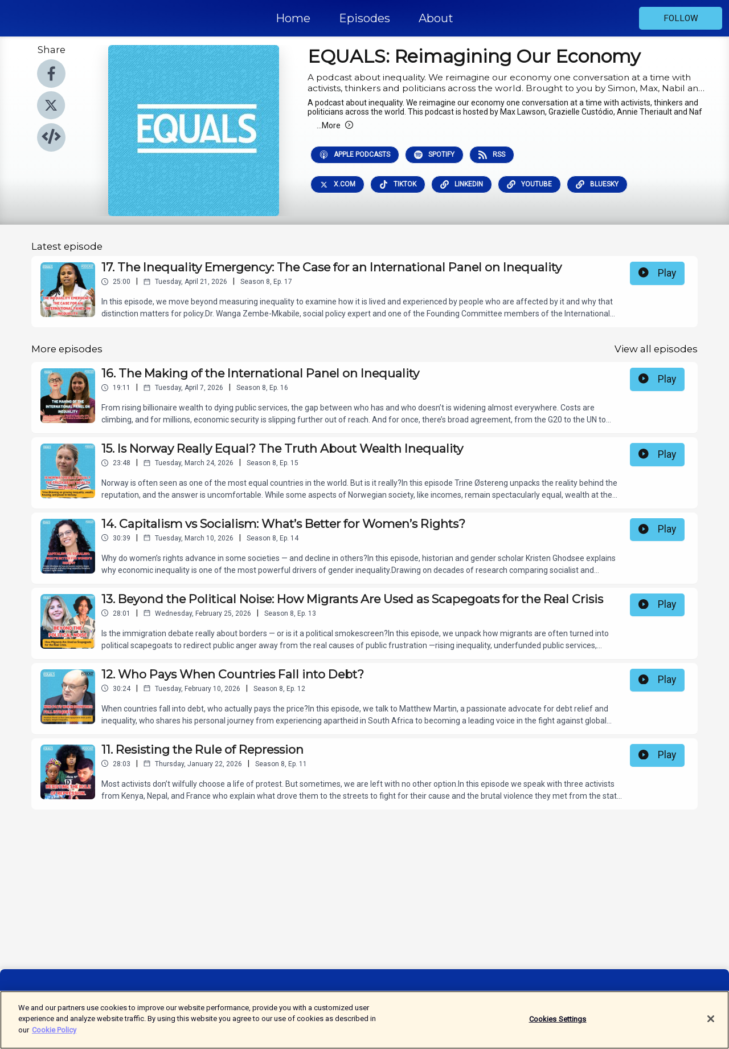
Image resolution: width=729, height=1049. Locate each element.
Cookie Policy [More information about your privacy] (54, 1037)
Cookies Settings (558, 1026)
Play (657, 273)
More (335, 125)
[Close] (710, 1026)
